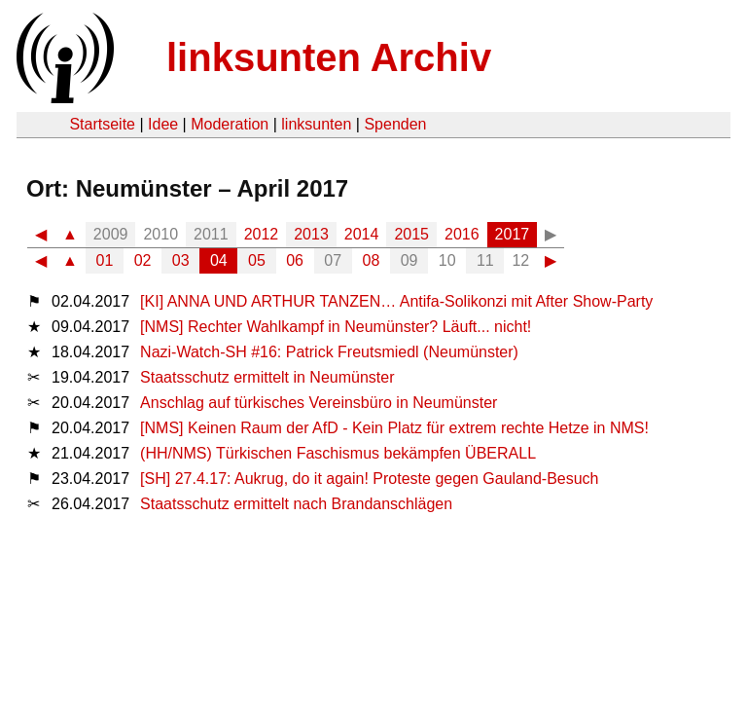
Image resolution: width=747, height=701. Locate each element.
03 (181, 260)
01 (105, 260)
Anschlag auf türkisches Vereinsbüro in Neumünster (318, 402)
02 (143, 260)
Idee (163, 124)
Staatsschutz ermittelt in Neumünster (267, 377)
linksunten (316, 124)
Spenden (395, 124)
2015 (411, 234)
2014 (361, 234)
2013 (311, 234)
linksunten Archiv (328, 57)
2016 (462, 234)
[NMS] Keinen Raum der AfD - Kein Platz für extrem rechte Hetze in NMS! (394, 428)
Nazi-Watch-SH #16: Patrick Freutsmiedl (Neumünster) (329, 352)
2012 (261, 234)
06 (294, 260)
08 (371, 260)
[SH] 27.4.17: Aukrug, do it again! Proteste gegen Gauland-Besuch (369, 478)
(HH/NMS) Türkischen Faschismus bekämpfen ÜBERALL (338, 453)
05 (257, 260)
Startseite (102, 124)
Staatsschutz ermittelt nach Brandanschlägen (296, 504)
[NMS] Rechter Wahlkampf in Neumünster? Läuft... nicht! (335, 326)
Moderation (229, 124)
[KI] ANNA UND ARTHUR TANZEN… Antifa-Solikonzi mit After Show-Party (396, 301)
